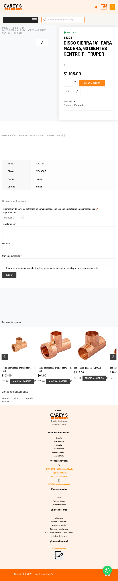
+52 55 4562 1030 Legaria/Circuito (59, 469)
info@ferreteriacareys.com (59, 484)
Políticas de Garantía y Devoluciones (59, 533)
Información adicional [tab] (31, 135)
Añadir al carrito (92, 83)
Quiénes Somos (59, 501)
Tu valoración (9, 224)
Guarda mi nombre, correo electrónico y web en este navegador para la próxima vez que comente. (52, 268)
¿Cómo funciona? (59, 505)
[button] (107, 570)
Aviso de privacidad (59, 525)
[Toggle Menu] (34, 19)
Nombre (6, 243)
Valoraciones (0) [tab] (56, 135)
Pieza (39, 186)
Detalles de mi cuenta (59, 522)
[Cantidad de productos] (68, 83)
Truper (39, 178)
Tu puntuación (9, 212)
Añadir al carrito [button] (21, 381)
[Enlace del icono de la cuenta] (96, 7)
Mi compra (59, 518)
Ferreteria (18, 28)
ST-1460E (41, 171)
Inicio (5, 28)
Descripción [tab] (9, 135)
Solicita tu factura (59, 549)
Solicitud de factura (59, 536)
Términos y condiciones (59, 529)
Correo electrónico (12, 256)
